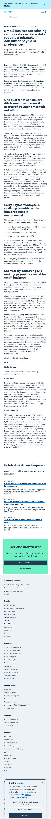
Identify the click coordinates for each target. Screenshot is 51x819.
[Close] (42, 782)
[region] (25, 799)
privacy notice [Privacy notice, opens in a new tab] (21, 797)
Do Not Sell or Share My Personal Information (25, 803)
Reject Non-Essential (25, 809)
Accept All (25, 815)
